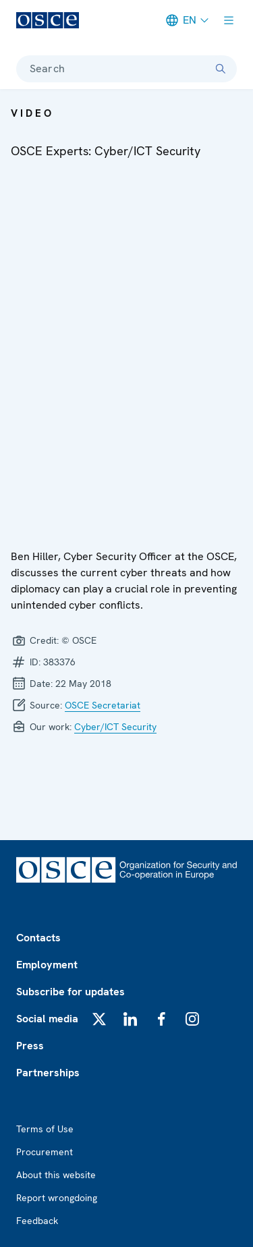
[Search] (220, 68)
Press (30, 1045)
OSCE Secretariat (102, 705)
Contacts (38, 938)
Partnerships (48, 1072)
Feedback (37, 1221)
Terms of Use (45, 1129)
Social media (47, 1019)
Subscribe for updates (70, 992)
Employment (47, 965)
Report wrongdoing (56, 1198)
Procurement (44, 1152)
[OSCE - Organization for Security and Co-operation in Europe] (47, 20)
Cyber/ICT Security (115, 727)
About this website (56, 1175)
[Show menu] (228, 20)
